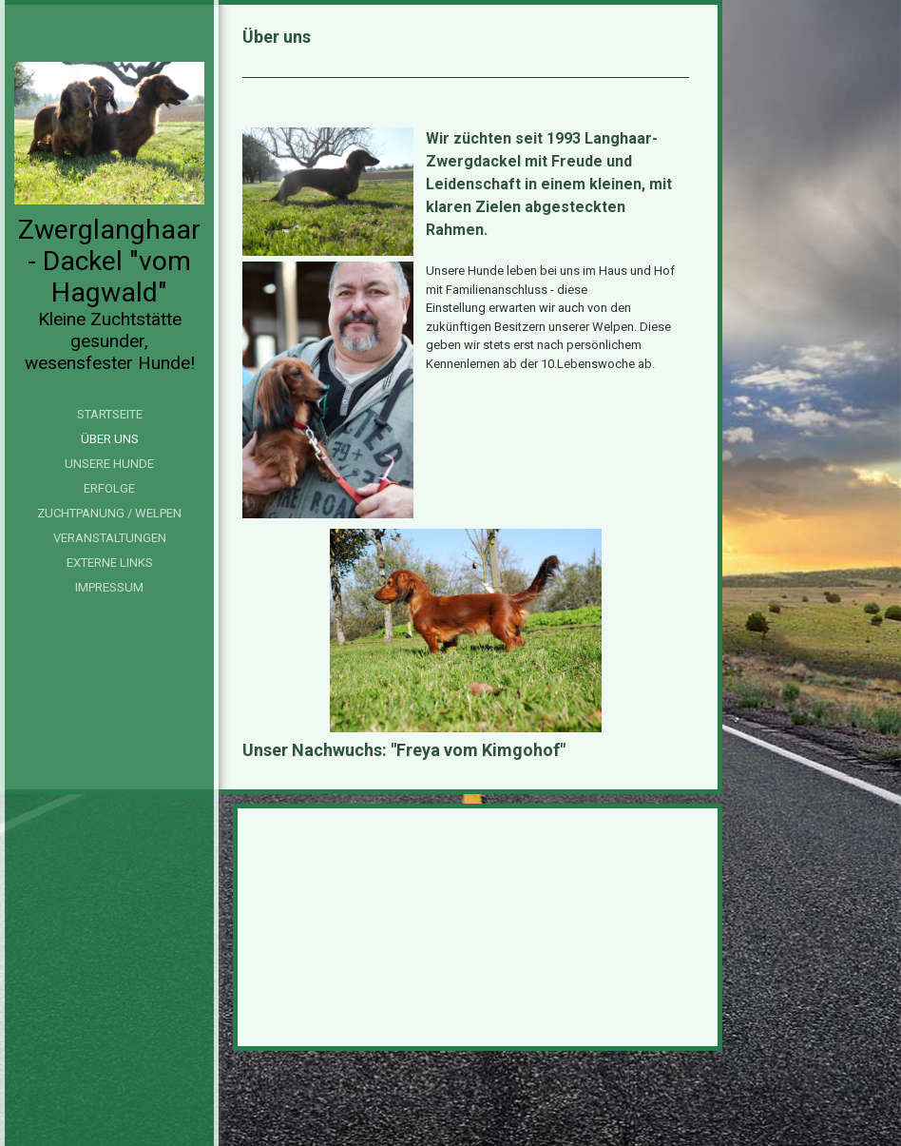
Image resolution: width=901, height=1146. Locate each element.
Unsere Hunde (109, 463)
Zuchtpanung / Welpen (109, 513)
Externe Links (110, 562)
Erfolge (109, 488)
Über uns (110, 439)
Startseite (110, 414)
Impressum (109, 587)
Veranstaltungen (109, 538)
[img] (109, 133)
